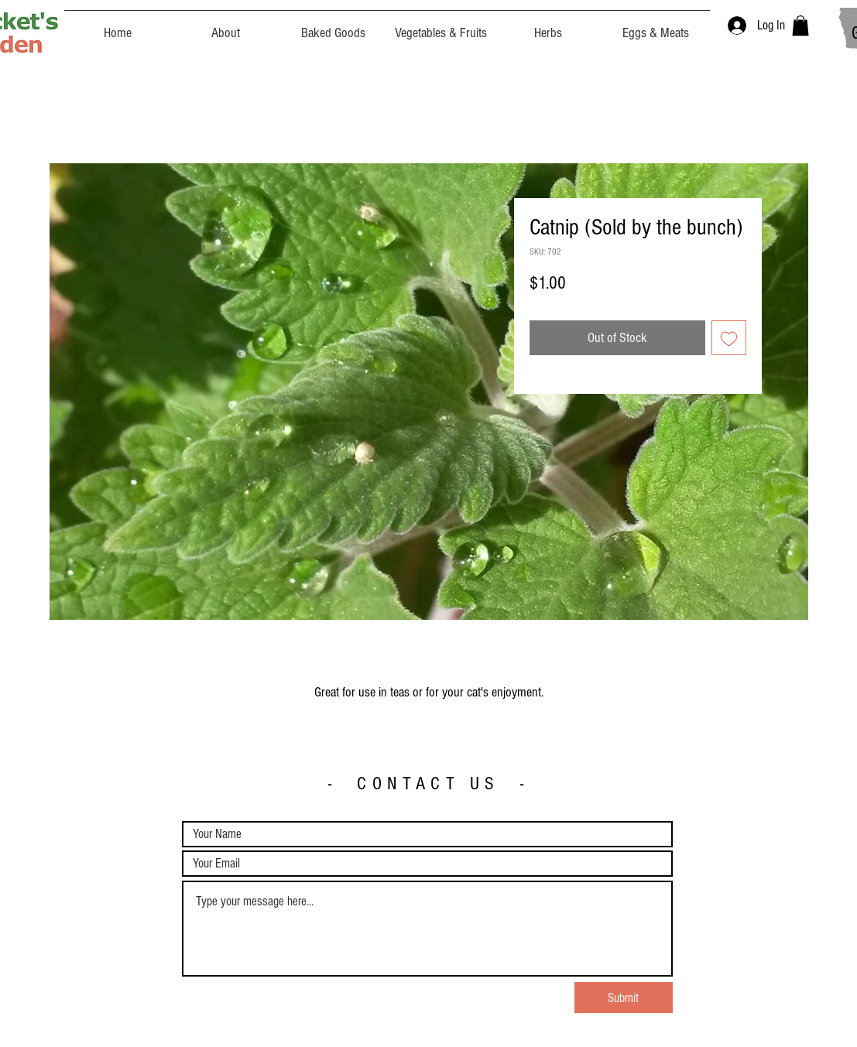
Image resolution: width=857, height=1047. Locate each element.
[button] (800, 25)
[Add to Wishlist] (728, 337)
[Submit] (623, 997)
